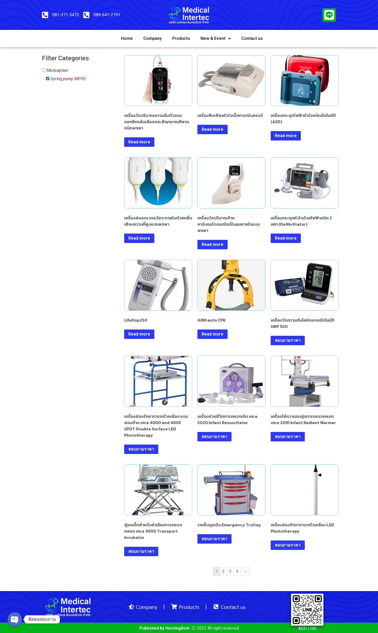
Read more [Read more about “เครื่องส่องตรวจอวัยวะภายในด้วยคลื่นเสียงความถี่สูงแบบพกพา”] (139, 238)
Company (152, 38)
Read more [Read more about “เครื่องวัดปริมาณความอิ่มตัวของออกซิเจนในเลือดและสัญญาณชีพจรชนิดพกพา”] (139, 141)
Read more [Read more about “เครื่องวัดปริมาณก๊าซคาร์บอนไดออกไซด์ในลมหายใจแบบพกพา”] (212, 244)
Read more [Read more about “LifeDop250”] (139, 334)
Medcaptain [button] (57, 70)
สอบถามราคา (288, 340)
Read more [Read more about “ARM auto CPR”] (212, 334)
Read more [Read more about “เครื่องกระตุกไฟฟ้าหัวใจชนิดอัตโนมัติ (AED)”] (286, 135)
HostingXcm (177, 628)
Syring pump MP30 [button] (68, 78)
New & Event (216, 38)
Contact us (252, 38)
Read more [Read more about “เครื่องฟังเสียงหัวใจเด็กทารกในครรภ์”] (212, 129)
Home (127, 38)
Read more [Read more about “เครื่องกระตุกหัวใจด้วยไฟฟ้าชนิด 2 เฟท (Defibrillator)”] (286, 238)
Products (181, 38)
